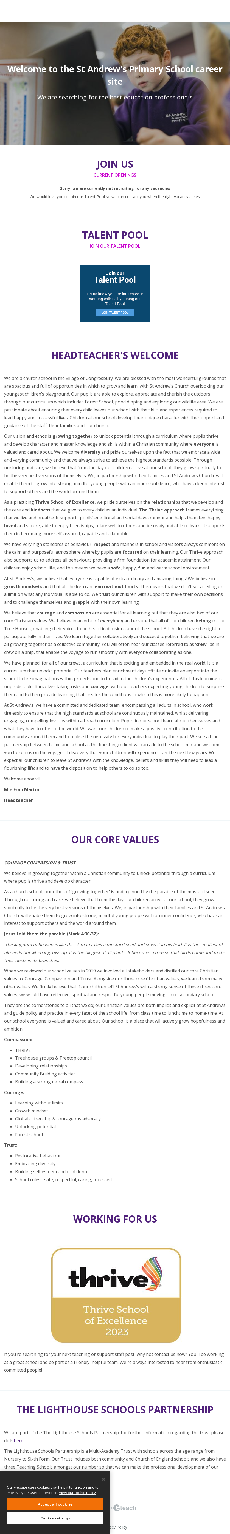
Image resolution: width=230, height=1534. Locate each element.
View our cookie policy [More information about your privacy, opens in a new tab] (77, 1492)
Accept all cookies (55, 1504)
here (18, 1441)
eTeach (115, 1508)
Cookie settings (55, 1518)
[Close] (103, 1479)
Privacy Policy (115, 1527)
